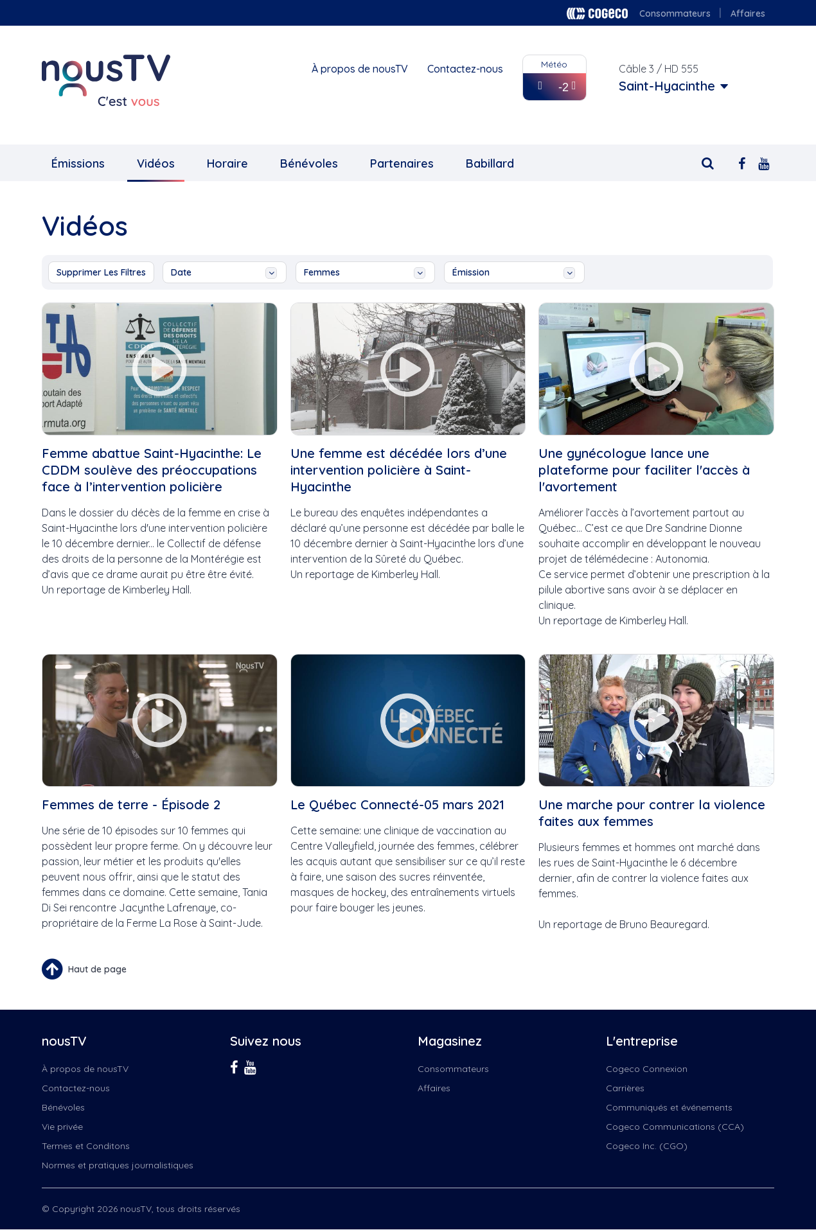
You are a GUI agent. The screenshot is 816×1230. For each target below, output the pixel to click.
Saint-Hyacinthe (667, 86)
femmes (364, 273)
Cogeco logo (597, 13)
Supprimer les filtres (101, 272)
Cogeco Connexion (646, 1069)
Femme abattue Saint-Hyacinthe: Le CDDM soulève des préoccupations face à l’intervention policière (152, 470)
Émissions (78, 163)
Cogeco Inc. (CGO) (646, 1146)
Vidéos (156, 163)
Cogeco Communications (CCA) (675, 1126)
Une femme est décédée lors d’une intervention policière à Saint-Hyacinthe (398, 470)
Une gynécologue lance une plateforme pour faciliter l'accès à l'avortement (644, 470)
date (224, 273)
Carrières (625, 1088)
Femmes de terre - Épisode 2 (131, 804)
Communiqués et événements (669, 1107)
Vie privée (62, 1126)
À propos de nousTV (360, 68)
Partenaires (402, 163)
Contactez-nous (465, 68)
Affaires (748, 13)
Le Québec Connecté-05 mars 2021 (397, 804)
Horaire (227, 163)
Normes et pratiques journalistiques (117, 1165)
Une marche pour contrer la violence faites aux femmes (651, 812)
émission (513, 273)
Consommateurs (675, 13)
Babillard (490, 163)
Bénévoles (309, 163)
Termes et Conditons (86, 1146)
